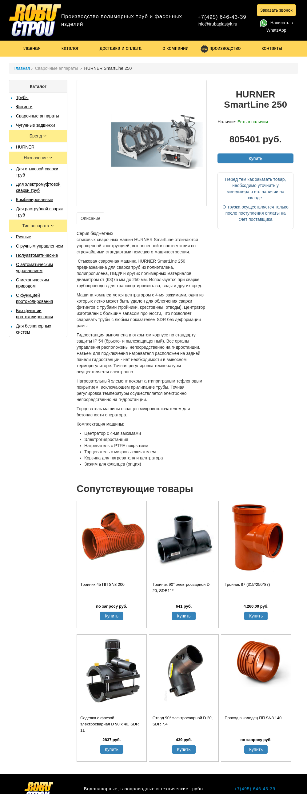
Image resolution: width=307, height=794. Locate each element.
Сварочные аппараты (57, 68)
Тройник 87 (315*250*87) (247, 584)
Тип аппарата (36, 225)
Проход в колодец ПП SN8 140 (253, 718)
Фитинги (24, 106)
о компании (175, 48)
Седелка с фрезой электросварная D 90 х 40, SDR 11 (109, 724)
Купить (255, 158)
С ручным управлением (39, 246)
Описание (90, 218)
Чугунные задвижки (35, 125)
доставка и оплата (121, 48)
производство (221, 48)
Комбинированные (34, 199)
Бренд (36, 135)
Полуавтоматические (37, 255)
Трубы (22, 97)
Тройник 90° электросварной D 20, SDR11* (181, 587)
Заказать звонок (276, 10)
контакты (271, 48)
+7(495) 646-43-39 (222, 17)
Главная (22, 68)
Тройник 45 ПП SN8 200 (102, 584)
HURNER (25, 147)
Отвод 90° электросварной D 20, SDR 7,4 (183, 721)
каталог (70, 48)
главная (31, 48)
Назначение (36, 157)
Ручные (23, 236)
